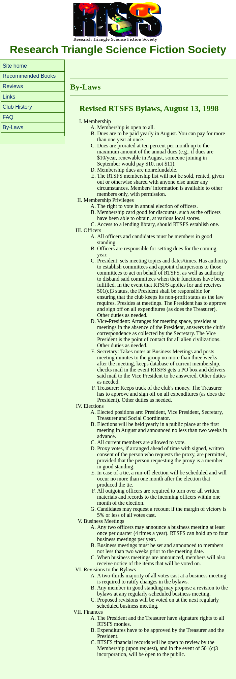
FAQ (8, 117)
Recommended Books (29, 76)
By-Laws (13, 127)
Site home (15, 66)
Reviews (13, 86)
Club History (17, 107)
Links (9, 97)
